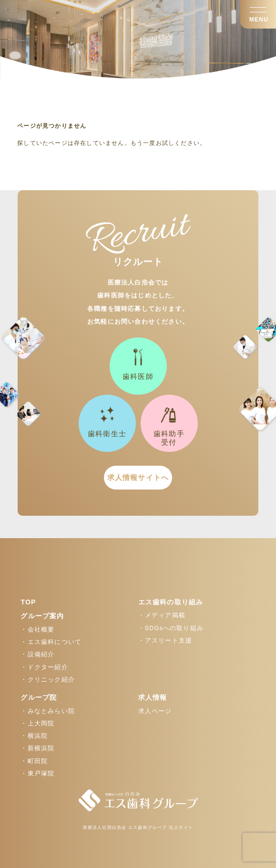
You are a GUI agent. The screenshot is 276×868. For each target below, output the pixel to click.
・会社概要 (37, 629)
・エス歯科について (51, 642)
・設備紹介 (37, 654)
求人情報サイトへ (138, 477)
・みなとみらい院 (47, 711)
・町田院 (34, 761)
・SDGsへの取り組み (171, 628)
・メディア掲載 (161, 615)
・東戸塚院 (37, 773)
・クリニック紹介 (47, 679)
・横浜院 (34, 736)
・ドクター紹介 (44, 667)
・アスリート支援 (165, 640)
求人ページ (155, 711)
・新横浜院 (37, 748)
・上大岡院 (37, 723)
